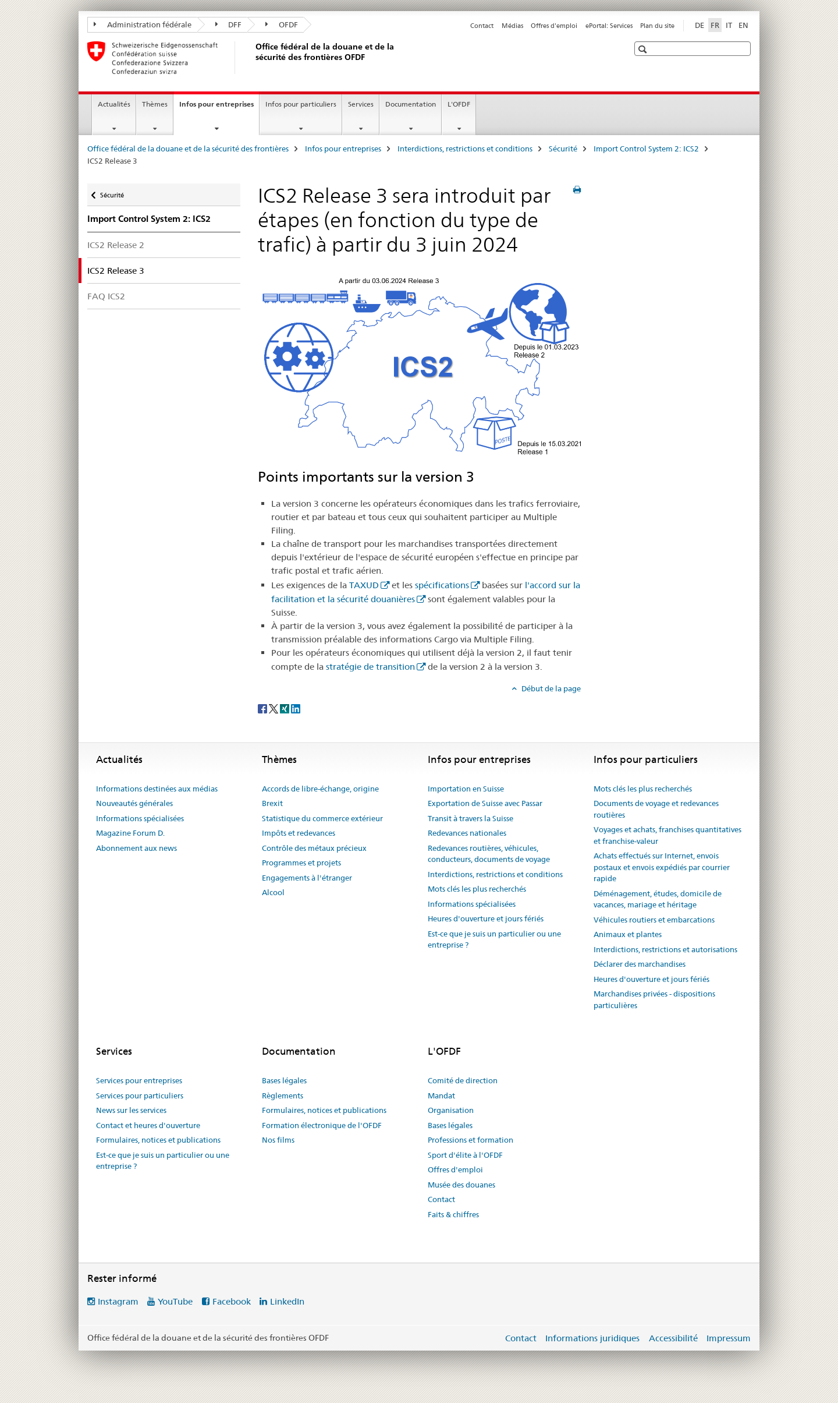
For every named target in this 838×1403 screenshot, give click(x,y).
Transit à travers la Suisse (470, 818)
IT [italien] (729, 25)
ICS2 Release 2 (115, 244)
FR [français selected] (715, 25)
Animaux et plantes (628, 934)
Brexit (272, 803)
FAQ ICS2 (106, 296)
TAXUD (364, 585)
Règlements (282, 1095)
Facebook (231, 1301)
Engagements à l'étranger (307, 877)
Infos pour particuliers (300, 104)
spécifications (442, 585)
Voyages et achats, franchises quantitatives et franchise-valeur (667, 835)
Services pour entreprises (139, 1080)
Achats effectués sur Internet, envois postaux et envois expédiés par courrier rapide (662, 867)
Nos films (278, 1139)
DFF (228, 24)
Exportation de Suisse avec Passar (485, 803)
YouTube (175, 1301)
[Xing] (285, 707)
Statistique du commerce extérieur (322, 818)
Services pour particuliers (139, 1095)
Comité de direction (463, 1080)
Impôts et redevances (298, 832)
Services (361, 104)
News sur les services (131, 1110)
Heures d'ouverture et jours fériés (486, 918)
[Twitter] (274, 707)
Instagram (118, 1301)
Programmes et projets (301, 862)
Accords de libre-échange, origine (320, 788)
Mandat (441, 1095)
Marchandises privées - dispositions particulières (654, 999)
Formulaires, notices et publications (158, 1139)
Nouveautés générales (134, 803)
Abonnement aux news (136, 848)
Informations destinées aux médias (157, 788)
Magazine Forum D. (130, 832)
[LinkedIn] (295, 707)
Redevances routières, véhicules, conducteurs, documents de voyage (489, 853)
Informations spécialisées (140, 818)
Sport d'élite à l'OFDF (465, 1155)
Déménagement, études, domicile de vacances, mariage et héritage (658, 899)
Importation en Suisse (466, 788)
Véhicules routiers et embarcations (654, 919)
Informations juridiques (592, 1338)
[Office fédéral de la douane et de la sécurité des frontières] (253, 57)
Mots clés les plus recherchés (477, 888)
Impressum (728, 1338)
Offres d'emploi (554, 26)
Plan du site (657, 26)
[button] (644, 49)
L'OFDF (459, 104)
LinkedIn (287, 1301)
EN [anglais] (743, 25)
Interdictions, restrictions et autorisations (665, 949)
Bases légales (284, 1080)
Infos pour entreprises (219, 107)
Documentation (410, 104)
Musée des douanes (461, 1184)
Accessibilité (673, 1338)
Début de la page (550, 688)
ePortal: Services (609, 26)
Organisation (451, 1110)
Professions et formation (470, 1139)
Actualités (114, 104)
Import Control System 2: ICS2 (646, 148)
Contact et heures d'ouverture (148, 1125)
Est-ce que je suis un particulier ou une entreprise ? (494, 939)
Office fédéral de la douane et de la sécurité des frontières (188, 148)
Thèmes (155, 104)
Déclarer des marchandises (640, 964)
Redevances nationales (467, 832)
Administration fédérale (142, 24)
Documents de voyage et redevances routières (656, 808)
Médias (512, 26)
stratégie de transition (370, 666)
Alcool (273, 892)
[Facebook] (263, 707)
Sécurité (563, 148)
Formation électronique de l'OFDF (322, 1125)
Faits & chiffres (453, 1214)
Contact (481, 26)
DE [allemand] (699, 25)
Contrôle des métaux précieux (314, 848)
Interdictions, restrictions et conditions (464, 148)
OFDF (281, 24)
